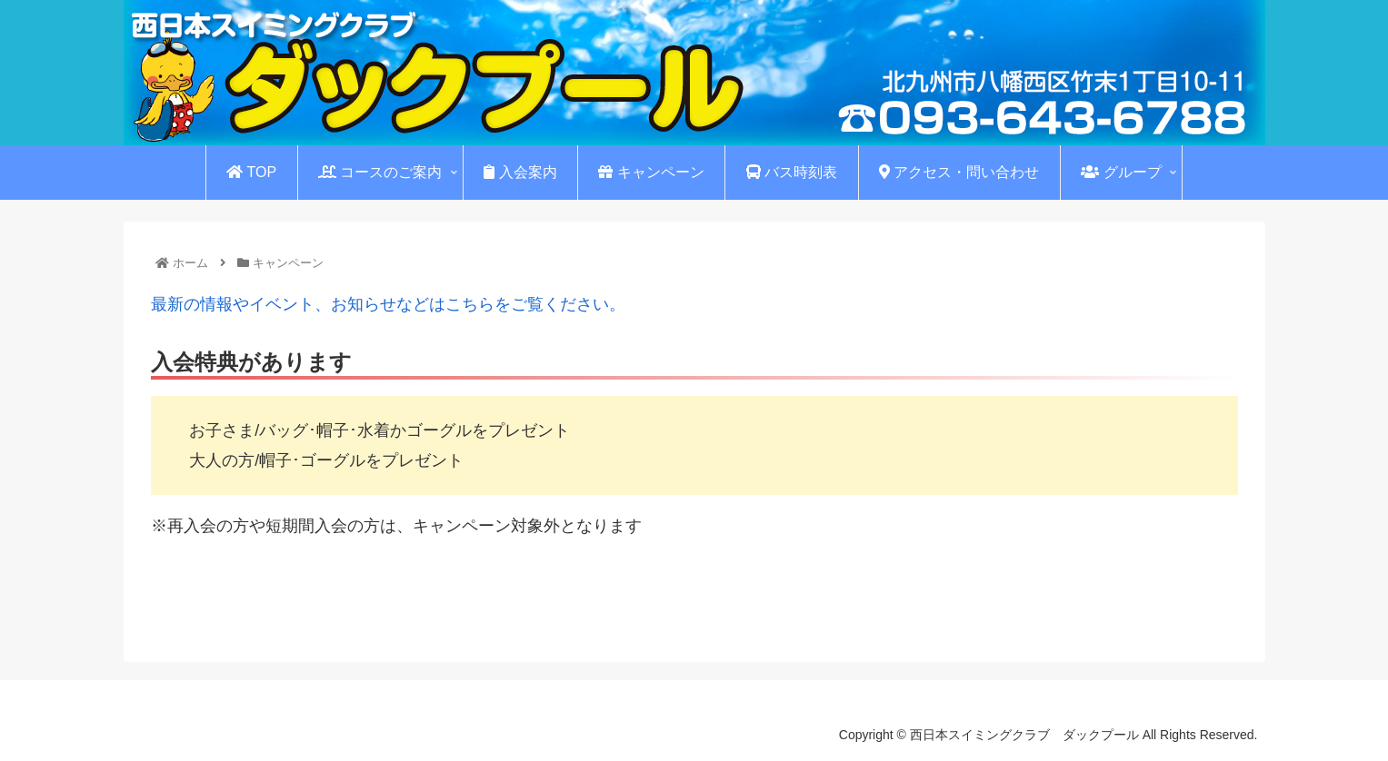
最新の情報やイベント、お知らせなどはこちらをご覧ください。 (388, 304)
